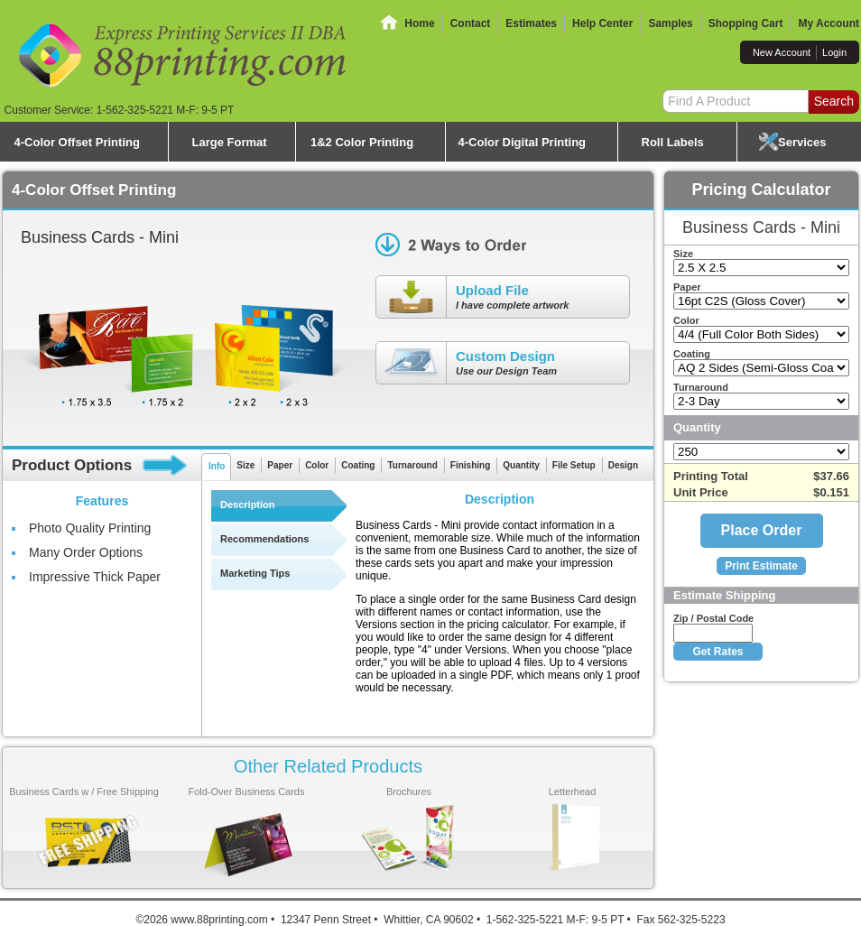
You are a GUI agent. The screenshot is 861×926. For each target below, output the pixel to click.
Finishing (470, 465)
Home (419, 23)
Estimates (531, 23)
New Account (781, 52)
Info (216, 466)
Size (245, 465)
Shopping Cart (745, 23)
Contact (470, 23)
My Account (828, 23)
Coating (358, 465)
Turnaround (412, 465)
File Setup (574, 465)
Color (317, 465)
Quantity (521, 465)
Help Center (602, 23)
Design (623, 465)
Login (834, 52)
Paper (279, 465)
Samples (670, 23)
